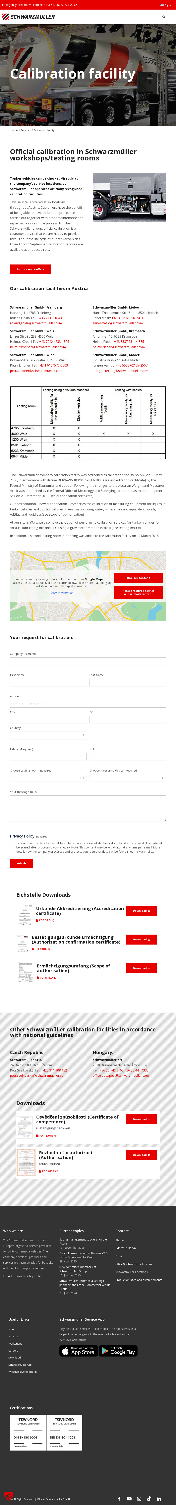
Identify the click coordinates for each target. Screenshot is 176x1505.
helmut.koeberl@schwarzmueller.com (38, 347)
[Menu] (171, 16)
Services (13, 1336)
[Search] (163, 16)
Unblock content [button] (138, 577)
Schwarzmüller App (20, 1364)
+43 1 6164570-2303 (53, 365)
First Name (17, 675)
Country (15, 728)
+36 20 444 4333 (136, 1070)
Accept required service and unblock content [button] (138, 592)
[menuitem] (166, 5)
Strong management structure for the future (83, 1241)
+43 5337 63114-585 (129, 341)
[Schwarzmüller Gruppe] (51, 17)
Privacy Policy (24, 1276)
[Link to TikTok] (149, 1499)
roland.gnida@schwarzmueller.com (36, 323)
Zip (91, 712)
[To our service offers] (30, 269)
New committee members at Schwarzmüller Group (77, 1269)
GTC (38, 1276)
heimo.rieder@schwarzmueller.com (119, 347)
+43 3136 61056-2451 (127, 318)
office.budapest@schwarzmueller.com (121, 1075)
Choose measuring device (113, 770)
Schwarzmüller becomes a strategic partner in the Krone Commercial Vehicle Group (84, 1285)
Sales (11, 1329)
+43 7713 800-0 (125, 1248)
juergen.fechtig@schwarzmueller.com (120, 371)
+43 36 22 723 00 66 (64, 5)
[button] (9, 1496)
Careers (13, 1350)
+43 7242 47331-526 (54, 341)
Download (14, 1357)
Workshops (15, 1343)
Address (15, 696)
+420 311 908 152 (54, 1070)
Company (23, 654)
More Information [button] (62, 593)
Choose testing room (31, 770)
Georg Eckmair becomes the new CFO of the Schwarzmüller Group (83, 1255)
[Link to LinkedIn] (159, 1499)
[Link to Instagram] (139, 1499)
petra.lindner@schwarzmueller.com (36, 371)
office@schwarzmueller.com (133, 1264)
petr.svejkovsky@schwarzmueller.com (38, 1075)
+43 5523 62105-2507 (131, 365)
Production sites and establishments (138, 1280)
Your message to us (23, 792)
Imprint (7, 1276)
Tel (92, 749)
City (12, 712)
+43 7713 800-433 (50, 318)
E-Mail (21, 749)
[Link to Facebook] (119, 1499)
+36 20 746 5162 (111, 1070)
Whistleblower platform (22, 1371)
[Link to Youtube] (129, 1499)
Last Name (96, 675)
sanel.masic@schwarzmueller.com (118, 323)
